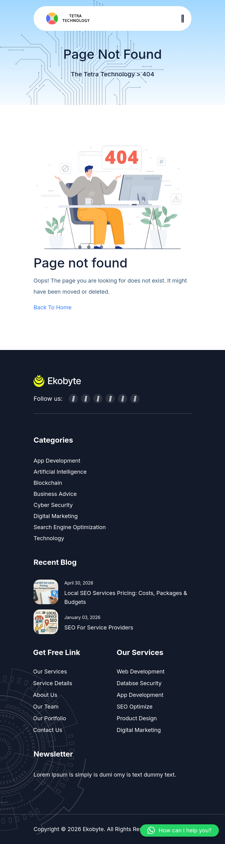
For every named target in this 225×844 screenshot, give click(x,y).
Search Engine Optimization (70, 527)
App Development (57, 460)
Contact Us (47, 730)
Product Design (137, 718)
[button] (179, 830)
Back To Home (53, 307)
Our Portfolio (49, 718)
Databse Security (139, 683)
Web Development (141, 671)
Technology (49, 538)
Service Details (52, 683)
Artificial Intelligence (60, 471)
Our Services (50, 671)
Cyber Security (53, 505)
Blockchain (48, 483)
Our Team (46, 706)
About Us (45, 695)
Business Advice (55, 494)
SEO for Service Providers (98, 627)
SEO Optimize (135, 706)
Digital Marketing (56, 516)
